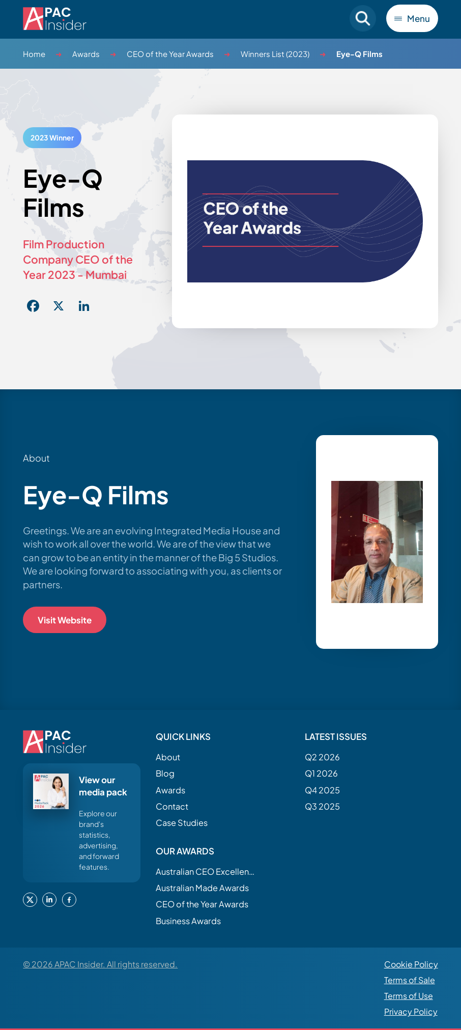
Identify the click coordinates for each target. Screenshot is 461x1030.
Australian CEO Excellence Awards (206, 871)
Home (34, 54)
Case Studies (182, 822)
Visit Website (65, 619)
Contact (172, 806)
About (168, 757)
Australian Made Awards (202, 887)
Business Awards (188, 920)
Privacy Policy (411, 1011)
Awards (86, 54)
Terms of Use (408, 995)
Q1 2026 (321, 773)
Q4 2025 (322, 790)
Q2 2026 (322, 757)
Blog (165, 773)
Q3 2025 (322, 806)
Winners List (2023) (275, 54)
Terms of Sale (409, 980)
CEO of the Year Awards (170, 54)
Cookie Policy (411, 964)
